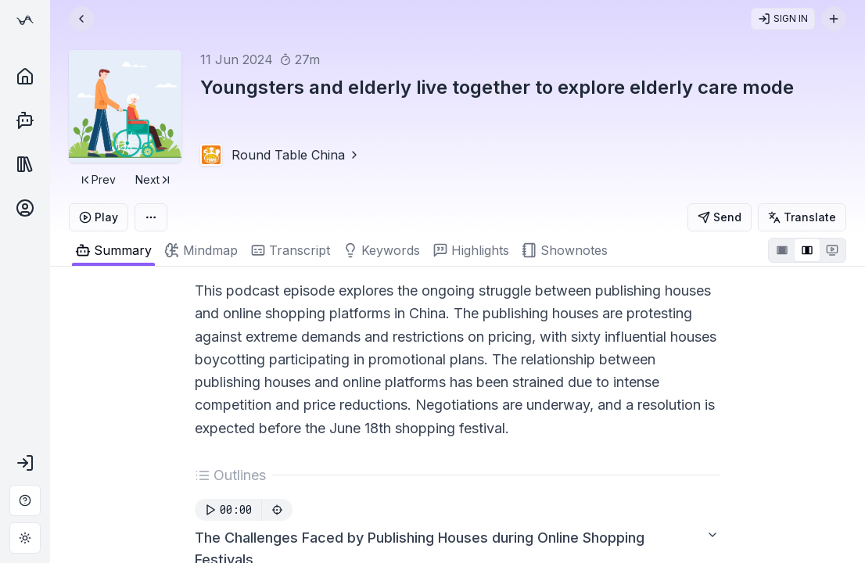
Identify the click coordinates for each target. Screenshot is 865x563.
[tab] (201, 250)
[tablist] (407, 250)
